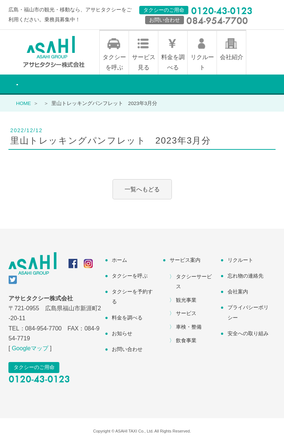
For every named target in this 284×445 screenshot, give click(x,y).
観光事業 (186, 300)
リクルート (202, 63)
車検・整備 (189, 327)
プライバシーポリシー (248, 313)
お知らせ (122, 334)
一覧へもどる (142, 190)
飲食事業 (186, 341)
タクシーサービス (194, 282)
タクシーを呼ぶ (114, 63)
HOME (23, 103)
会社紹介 (231, 58)
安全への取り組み (248, 334)
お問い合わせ (127, 350)
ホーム (119, 261)
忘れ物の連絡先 (245, 276)
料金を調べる (173, 63)
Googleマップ (30, 349)
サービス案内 (185, 261)
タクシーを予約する (132, 297)
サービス (186, 314)
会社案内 (238, 292)
